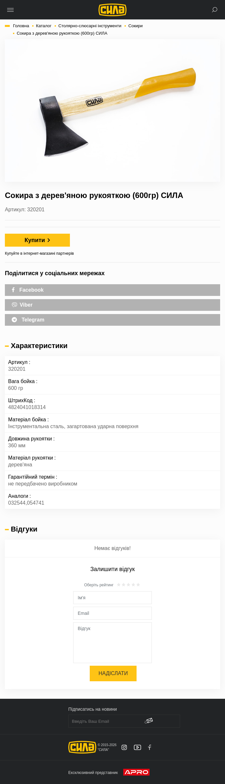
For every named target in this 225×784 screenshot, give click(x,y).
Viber (22, 304)
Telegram (28, 319)
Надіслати (113, 673)
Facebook (28, 290)
